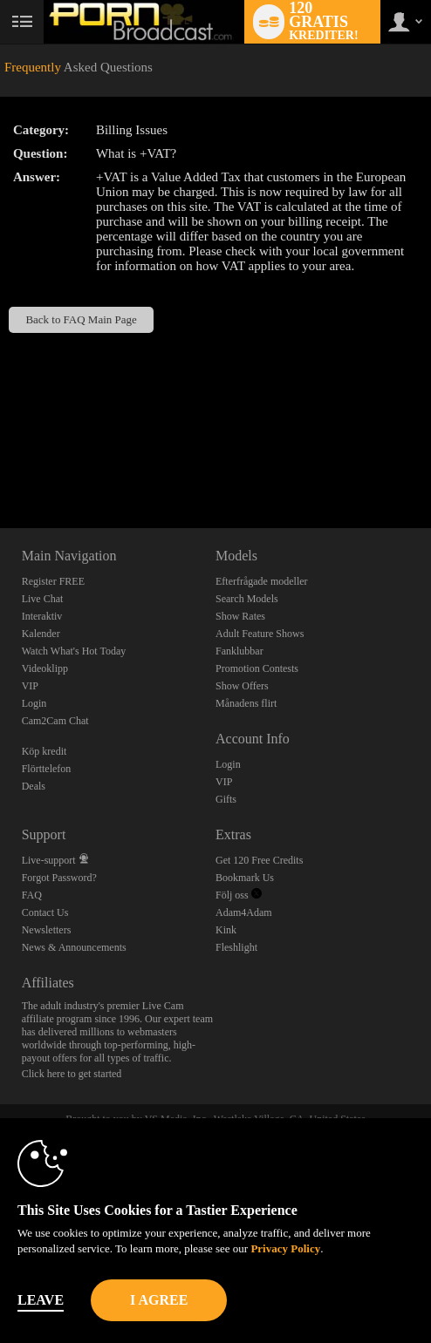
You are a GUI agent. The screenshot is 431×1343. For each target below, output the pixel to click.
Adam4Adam (244, 912)
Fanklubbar (239, 651)
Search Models (247, 599)
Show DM (0, 463)
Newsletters (47, 930)
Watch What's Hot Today (74, 651)
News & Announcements (74, 947)
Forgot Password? (59, 878)
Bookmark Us (245, 878)
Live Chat (43, 599)
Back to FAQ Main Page (80, 319)
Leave (40, 1299)
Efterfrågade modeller (262, 581)
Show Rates (240, 616)
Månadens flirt (246, 703)
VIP (30, 686)
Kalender (41, 633)
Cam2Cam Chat (55, 721)
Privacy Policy (285, 1248)
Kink (226, 930)
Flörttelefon (47, 769)
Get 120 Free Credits (259, 860)
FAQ (32, 895)
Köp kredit (44, 751)
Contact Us (45, 912)
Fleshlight (236, 947)
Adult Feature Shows (260, 633)
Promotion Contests (257, 668)
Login (34, 703)
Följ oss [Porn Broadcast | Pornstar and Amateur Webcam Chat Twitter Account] (239, 895)
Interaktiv (42, 616)
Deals (33, 786)
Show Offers (242, 686)
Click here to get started (72, 1074)
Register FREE (53, 581)
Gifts (226, 799)
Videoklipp (45, 668)
